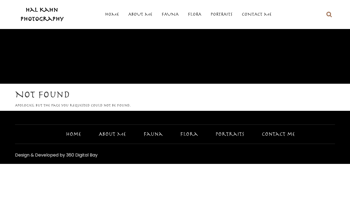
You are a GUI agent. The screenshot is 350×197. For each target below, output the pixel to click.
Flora (194, 14)
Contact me (257, 14)
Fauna (170, 14)
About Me (140, 14)
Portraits (221, 14)
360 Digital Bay (82, 155)
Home (112, 14)
